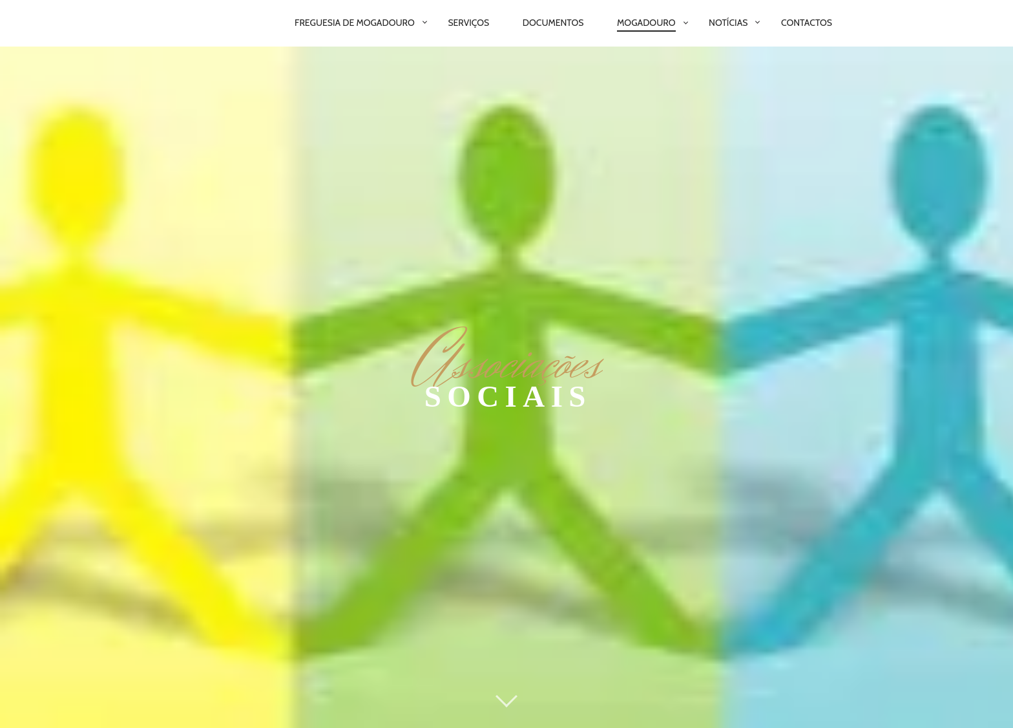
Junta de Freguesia (373, 685)
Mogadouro (646, 22)
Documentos (553, 22)
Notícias (728, 22)
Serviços (468, 22)
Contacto (660, 685)
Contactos (806, 22)
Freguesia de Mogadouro (355, 22)
